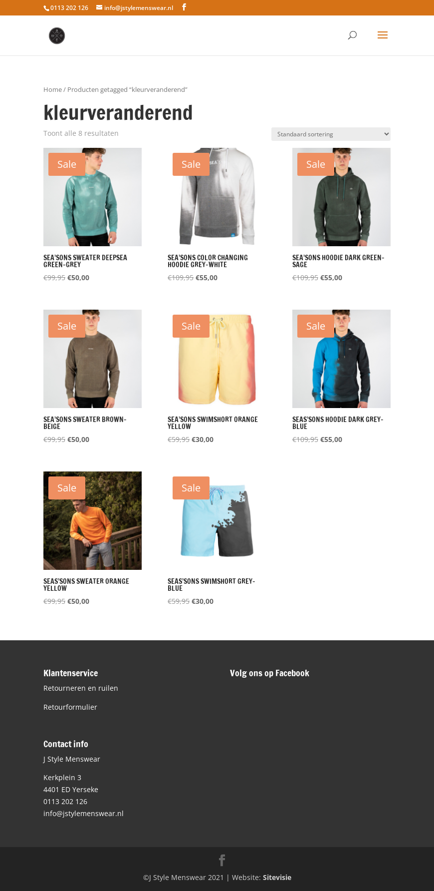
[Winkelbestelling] (331, 134)
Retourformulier (70, 707)
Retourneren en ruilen (80, 688)
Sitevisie (277, 877)
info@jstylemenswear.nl (83, 813)
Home (52, 89)
